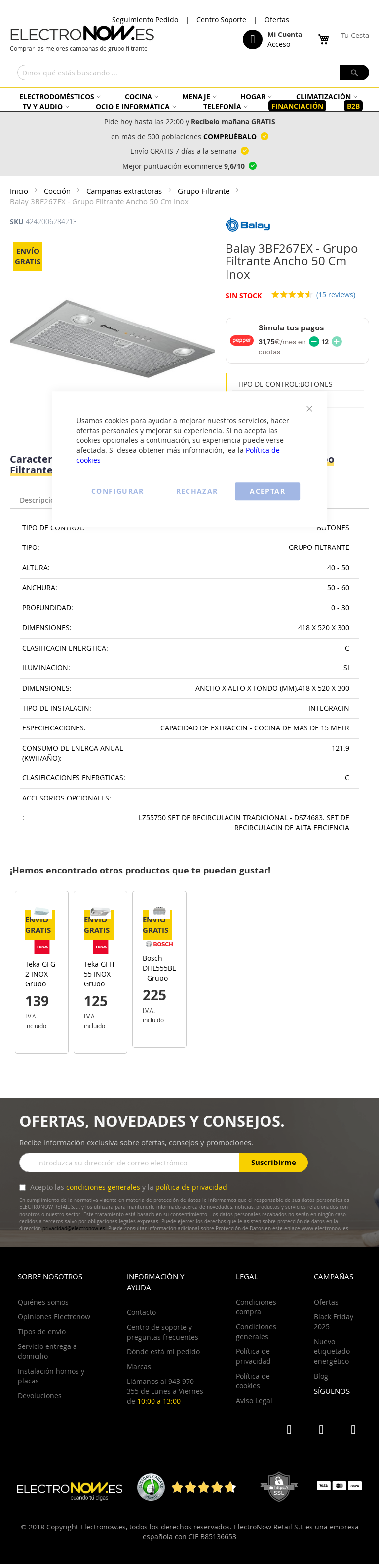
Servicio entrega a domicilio (47, 1351)
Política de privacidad (253, 1356)
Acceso (278, 44)
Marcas (139, 1366)
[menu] (189, 101)
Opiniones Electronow (54, 1316)
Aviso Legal (254, 1400)
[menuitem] (58, 96)
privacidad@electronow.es (73, 1228)
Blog (321, 1376)
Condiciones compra (256, 1306)
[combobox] (193, 72)
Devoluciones (40, 1395)
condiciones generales (103, 1187)
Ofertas (277, 19)
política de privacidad (191, 1187)
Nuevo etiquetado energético (332, 1351)
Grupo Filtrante (204, 191)
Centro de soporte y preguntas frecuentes (162, 1332)
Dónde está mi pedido (163, 1351)
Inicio (20, 191)
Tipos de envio (42, 1331)
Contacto (141, 1312)
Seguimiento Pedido (145, 19)
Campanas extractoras (125, 191)
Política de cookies (253, 1380)
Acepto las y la (127, 1187)
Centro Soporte (221, 19)
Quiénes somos (43, 1302)
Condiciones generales (256, 1331)
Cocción (58, 191)
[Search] (354, 72)
